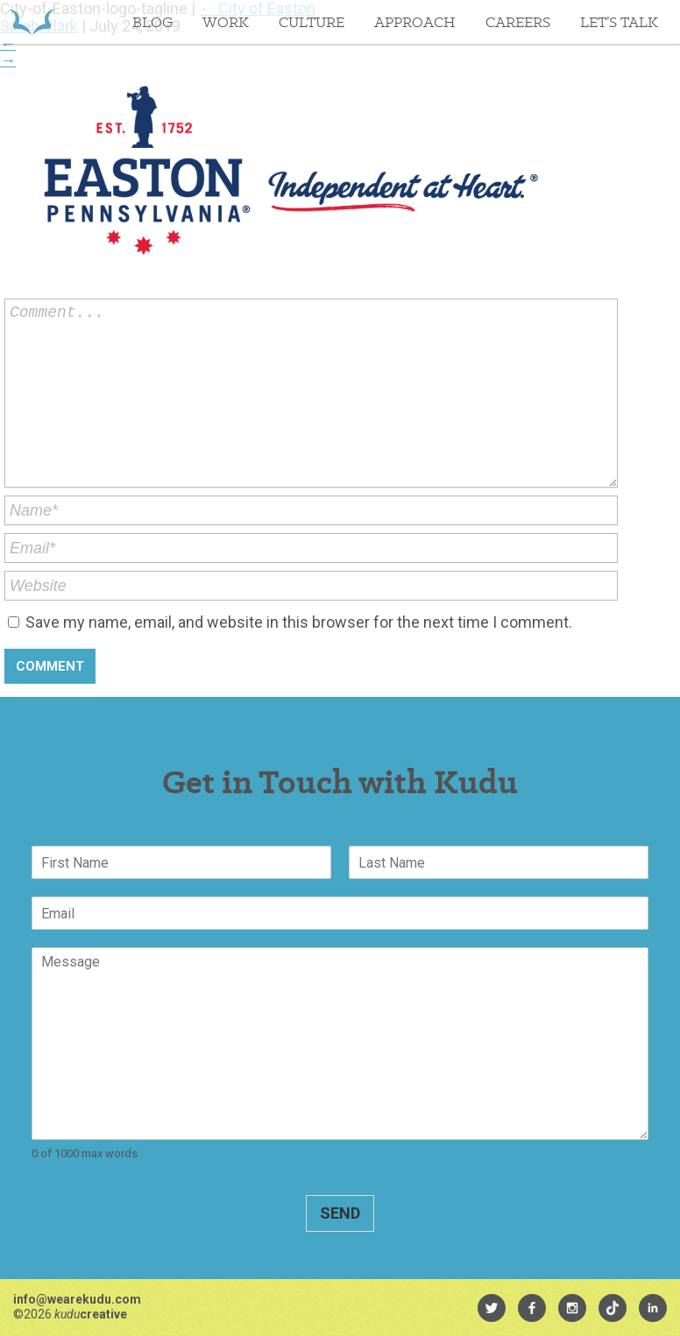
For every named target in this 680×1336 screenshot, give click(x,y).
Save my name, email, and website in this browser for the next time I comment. (298, 622)
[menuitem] (492, 1308)
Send (340, 1213)
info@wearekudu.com (77, 1299)
